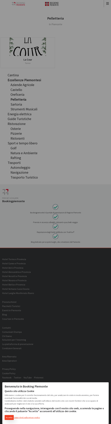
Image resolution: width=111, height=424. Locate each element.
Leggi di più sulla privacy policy (27, 417)
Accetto (9, 417)
